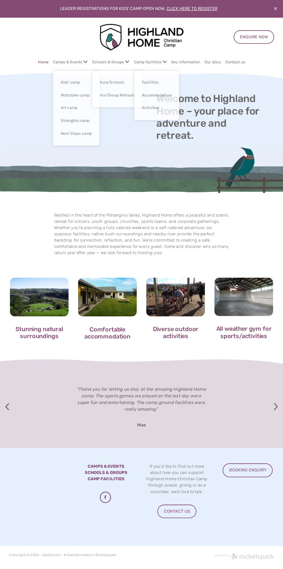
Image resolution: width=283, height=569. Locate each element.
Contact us (235, 62)
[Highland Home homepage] (141, 37)
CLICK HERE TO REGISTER (192, 8)
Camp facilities (150, 62)
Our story (213, 62)
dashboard (51, 555)
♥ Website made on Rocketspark (90, 555)
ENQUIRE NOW (254, 37)
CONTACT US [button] (177, 511)
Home (43, 62)
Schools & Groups (110, 62)
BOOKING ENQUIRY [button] (247, 470)
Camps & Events (70, 62)
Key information (185, 62)
